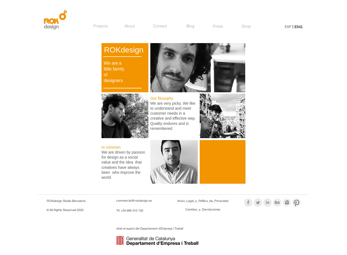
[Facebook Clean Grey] (248, 202)
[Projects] (100, 26)
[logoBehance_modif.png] (277, 202)
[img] (221, 116)
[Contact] (160, 26)
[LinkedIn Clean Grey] (267, 202)
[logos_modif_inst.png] (287, 202)
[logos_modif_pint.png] (296, 202)
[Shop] (246, 26)
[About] (129, 26)
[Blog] (190, 26)
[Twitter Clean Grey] (258, 202)
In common (111, 147)
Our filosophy (161, 98)
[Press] (218, 26)
